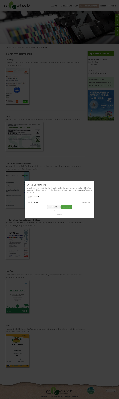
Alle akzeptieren (66, 207)
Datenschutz (59, 214)
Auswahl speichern (54, 207)
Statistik (35, 202)
